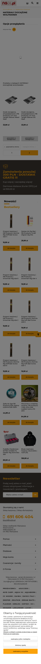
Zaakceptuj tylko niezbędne (20, 639)
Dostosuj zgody (20, 645)
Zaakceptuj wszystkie (20, 651)
